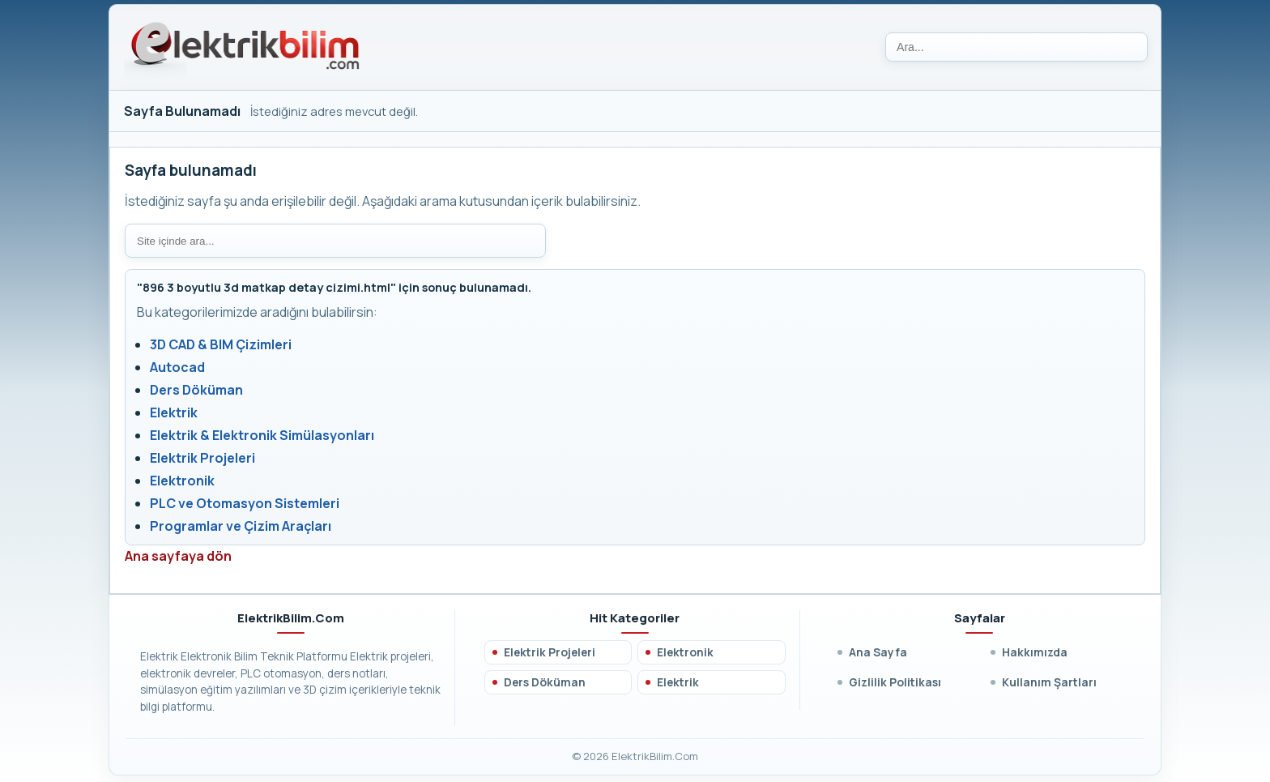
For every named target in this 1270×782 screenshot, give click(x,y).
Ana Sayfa (878, 652)
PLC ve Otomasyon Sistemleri (244, 503)
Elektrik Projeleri (202, 458)
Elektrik (174, 412)
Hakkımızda (1035, 652)
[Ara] (1016, 47)
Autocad (177, 367)
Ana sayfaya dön (178, 556)
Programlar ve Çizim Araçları (240, 526)
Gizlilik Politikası (895, 682)
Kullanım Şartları (1049, 682)
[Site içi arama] (335, 241)
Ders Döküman (196, 390)
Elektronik (182, 480)
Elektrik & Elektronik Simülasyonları (262, 435)
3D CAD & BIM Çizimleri (221, 344)
